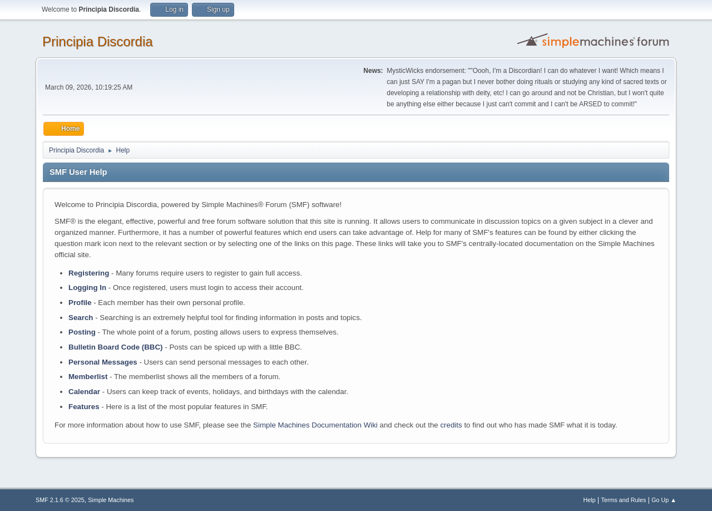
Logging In (87, 287)
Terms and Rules (623, 500)
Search (80, 317)
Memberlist (87, 376)
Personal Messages (102, 362)
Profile (79, 302)
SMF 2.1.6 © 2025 (60, 500)
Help (590, 500)
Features (84, 406)
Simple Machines (111, 500)
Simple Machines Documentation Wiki (315, 425)
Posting (82, 332)
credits (451, 425)
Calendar (84, 391)
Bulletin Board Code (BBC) (115, 347)
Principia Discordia (97, 41)
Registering (88, 273)
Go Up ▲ (663, 500)
